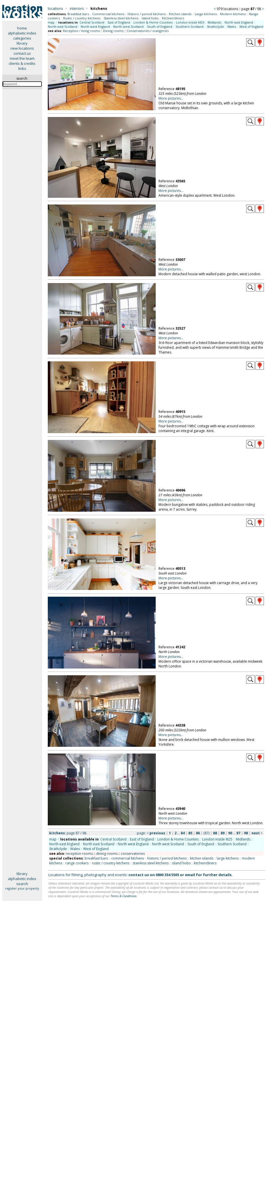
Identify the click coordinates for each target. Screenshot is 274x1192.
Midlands (214, 22)
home (22, 28)
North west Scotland (128, 26)
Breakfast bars (78, 14)
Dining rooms (113, 31)
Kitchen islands (180, 14)
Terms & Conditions (123, 896)
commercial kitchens (127, 858)
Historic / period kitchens (147, 14)
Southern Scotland (189, 26)
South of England (159, 26)
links (22, 68)
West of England (251, 26)
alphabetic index (22, 33)
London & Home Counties (153, 22)
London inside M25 (190, 22)
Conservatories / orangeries (148, 31)
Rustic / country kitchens (81, 18)
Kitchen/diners (173, 18)
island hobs (181, 863)
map (51, 22)
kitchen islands (201, 858)
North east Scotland (62, 26)
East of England (119, 22)
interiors (77, 8)
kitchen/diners (205, 863)
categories (22, 38)
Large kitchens (206, 14)
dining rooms (106, 853)
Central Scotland (92, 22)
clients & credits (22, 63)
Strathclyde (215, 26)
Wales (231, 26)
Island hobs (150, 18)
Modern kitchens (233, 14)
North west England (95, 26)
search (22, 883)
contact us (22, 53)
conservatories (133, 853)
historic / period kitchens (167, 858)
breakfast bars (96, 858)
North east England (239, 22)
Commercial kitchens (108, 14)
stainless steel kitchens (151, 863)
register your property (22, 888)
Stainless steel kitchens (121, 18)
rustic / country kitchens (110, 863)
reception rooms (79, 853)
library (22, 43)
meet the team (22, 58)
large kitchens (228, 858)
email (190, 874)
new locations (22, 48)
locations (55, 8)
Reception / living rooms (81, 31)
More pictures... (170, 98)
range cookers (77, 863)
